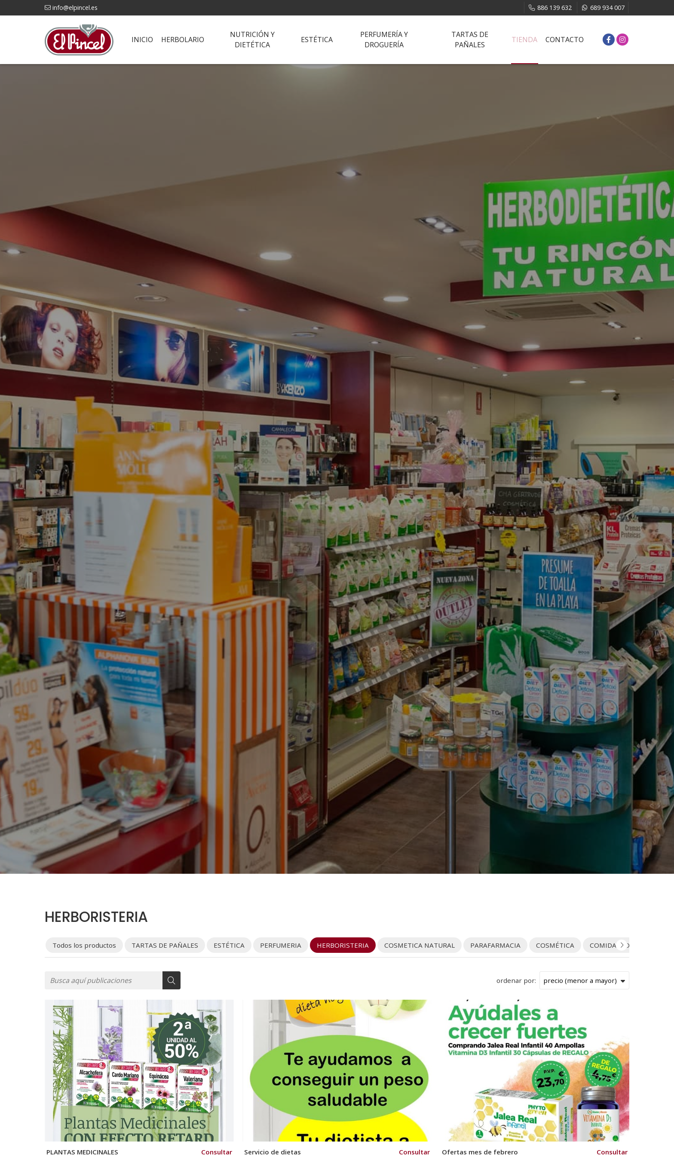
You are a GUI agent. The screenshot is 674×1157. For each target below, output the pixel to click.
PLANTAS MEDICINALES (82, 1152)
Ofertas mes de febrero (480, 1152)
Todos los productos (84, 945)
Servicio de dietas (272, 1152)
